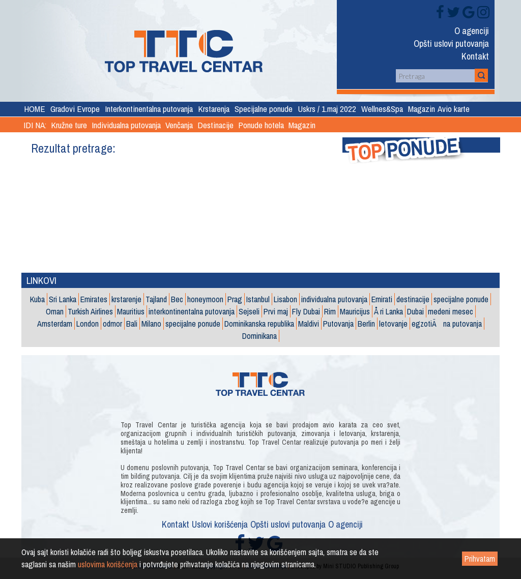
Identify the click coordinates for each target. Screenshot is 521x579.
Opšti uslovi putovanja (451, 44)
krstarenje (126, 299)
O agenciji (471, 31)
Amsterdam (54, 323)
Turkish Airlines (90, 311)
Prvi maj (276, 311)
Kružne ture (69, 125)
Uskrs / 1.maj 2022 (327, 108)
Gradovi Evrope (75, 108)
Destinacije (215, 125)
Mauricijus (355, 311)
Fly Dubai (306, 311)
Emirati (381, 299)
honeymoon (205, 299)
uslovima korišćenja (107, 564)
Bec (177, 299)
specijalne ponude (460, 299)
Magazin (421, 108)
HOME (34, 108)
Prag (234, 299)
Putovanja (338, 323)
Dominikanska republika (259, 323)
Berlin (366, 323)
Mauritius (130, 311)
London (87, 323)
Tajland (156, 299)
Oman (55, 311)
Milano (151, 323)
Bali (131, 323)
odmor (112, 323)
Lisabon (285, 299)
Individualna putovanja (126, 125)
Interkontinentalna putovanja (149, 108)
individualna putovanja (334, 299)
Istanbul (258, 299)
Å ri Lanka (388, 311)
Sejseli (249, 311)
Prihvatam (480, 558)
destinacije (412, 299)
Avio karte (454, 108)
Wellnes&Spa (382, 108)
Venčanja (179, 125)
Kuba (37, 299)
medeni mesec (450, 311)
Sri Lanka (62, 299)
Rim (330, 311)
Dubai (415, 311)
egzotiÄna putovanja (447, 323)
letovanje (393, 323)
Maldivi (308, 323)
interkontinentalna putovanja (192, 311)
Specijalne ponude (264, 108)
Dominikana (259, 335)
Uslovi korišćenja (220, 525)
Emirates (93, 299)
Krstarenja (213, 108)
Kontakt (475, 57)
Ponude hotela (261, 125)
